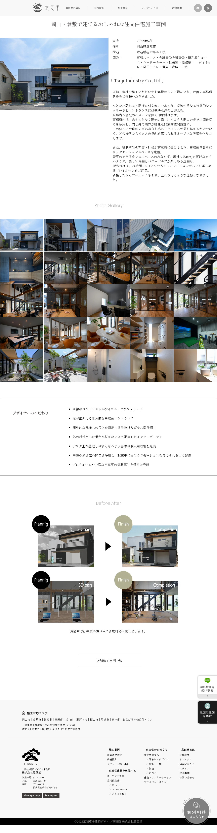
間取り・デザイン (159, 759)
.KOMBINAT (119, 789)
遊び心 (152, 773)
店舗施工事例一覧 (109, 660)
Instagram (51, 795)
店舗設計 (112, 759)
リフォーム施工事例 (118, 764)
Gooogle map (32, 795)
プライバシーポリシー (156, 782)
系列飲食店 (113, 780)
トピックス (185, 759)
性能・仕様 (155, 764)
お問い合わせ (186, 777)
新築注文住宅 (114, 755)
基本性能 (99, 8)
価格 (151, 768)
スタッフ (184, 768)
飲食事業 (177, 8)
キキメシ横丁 (119, 794)
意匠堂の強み (73, 8)
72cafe (116, 785)
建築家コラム (186, 764)
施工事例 (123, 8)
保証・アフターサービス (157, 777)
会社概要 (184, 755)
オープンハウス (150, 8)
